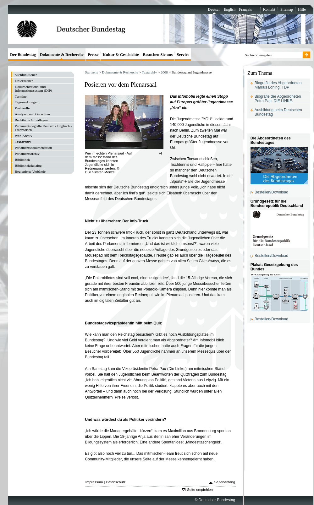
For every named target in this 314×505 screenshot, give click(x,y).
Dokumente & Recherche (120, 72)
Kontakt (269, 9)
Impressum (94, 482)
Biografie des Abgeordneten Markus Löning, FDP (278, 85)
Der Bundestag (23, 54)
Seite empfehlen (200, 489)
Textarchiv (149, 72)
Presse (93, 54)
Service (183, 54)
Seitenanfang (224, 482)
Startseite (91, 72)
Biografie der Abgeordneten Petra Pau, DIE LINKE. (278, 98)
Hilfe (302, 9)
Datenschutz (116, 482)
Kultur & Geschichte (120, 54)
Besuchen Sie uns (158, 54)
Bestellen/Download (271, 192)
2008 (164, 72)
